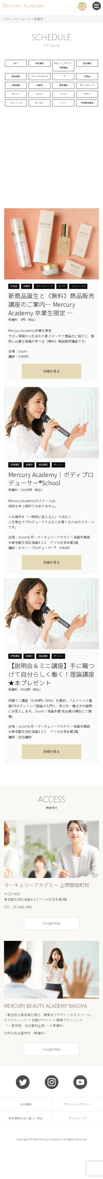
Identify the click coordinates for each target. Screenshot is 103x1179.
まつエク (39, 129)
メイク (63, 129)
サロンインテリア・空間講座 (63, 69)
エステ (39, 118)
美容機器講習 (87, 129)
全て (16, 64)
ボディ (87, 118)
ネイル (63, 118)
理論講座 (16, 86)
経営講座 (87, 64)
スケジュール (22, 19)
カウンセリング (87, 104)
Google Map (52, 950)
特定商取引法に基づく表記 (26, 1145)
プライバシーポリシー (77, 1131)
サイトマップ (77, 1145)
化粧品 (87, 86)
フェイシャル (15, 129)
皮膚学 (39, 102)
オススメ (16, 118)
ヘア (63, 86)
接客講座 (39, 64)
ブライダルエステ (39, 88)
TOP (7, 19)
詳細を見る (51, 397)
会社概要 (25, 1131)
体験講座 (16, 102)
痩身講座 (63, 102)
